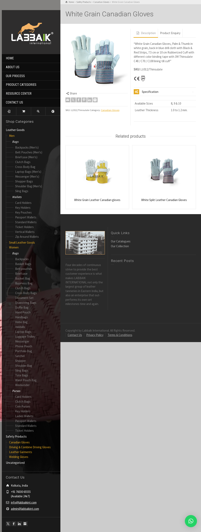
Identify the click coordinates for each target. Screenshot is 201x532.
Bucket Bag (22, 278)
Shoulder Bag (23, 366)
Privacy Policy (94, 335)
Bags (15, 141)
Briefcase (21, 273)
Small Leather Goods (22, 242)
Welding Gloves (18, 457)
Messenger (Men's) (27, 176)
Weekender (22, 385)
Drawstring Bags (25, 303)
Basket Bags (23, 264)
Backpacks (22, 259)
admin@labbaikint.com (25, 509)
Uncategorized (15, 463)
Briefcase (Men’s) (26, 157)
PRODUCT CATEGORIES (21, 85)
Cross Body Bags (26, 293)
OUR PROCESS (15, 76)
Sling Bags (21, 191)
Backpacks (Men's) (27, 147)
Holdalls (20, 327)
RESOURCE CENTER (19, 93)
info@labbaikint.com (24, 502)
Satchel (20, 356)
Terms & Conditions (120, 335)
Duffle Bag (21, 307)
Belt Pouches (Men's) (28, 152)
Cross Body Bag (25, 167)
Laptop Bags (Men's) (28, 172)
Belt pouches (23, 269)
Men (12, 136)
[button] (191, 521)
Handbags (21, 317)
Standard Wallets (26, 222)
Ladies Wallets (24, 416)
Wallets (16, 197)
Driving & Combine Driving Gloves (30, 447)
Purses (16, 391)
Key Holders (23, 207)
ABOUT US (12, 67)
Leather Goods (15, 130)
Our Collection (120, 246)
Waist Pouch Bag (26, 380)
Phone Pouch (23, 346)
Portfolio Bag (23, 351)
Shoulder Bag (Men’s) (28, 186)
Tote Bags (21, 375)
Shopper (20, 361)
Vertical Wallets (25, 232)
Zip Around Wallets (27, 237)
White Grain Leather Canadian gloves (97, 200)
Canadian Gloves (19, 442)
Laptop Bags (23, 332)
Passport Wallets (25, 217)
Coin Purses (22, 406)
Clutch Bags (23, 162)
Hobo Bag (21, 322)
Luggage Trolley (25, 336)
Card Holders (23, 203)
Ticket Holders (24, 227)
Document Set (24, 298)
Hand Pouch (23, 312)
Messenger (22, 341)
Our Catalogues (120, 241)
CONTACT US (14, 102)
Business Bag (24, 283)
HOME (10, 58)
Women (14, 247)
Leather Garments (20, 452)
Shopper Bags (24, 181)
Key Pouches (23, 212)
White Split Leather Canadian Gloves (164, 200)
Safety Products (16, 436)
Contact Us (75, 335)
